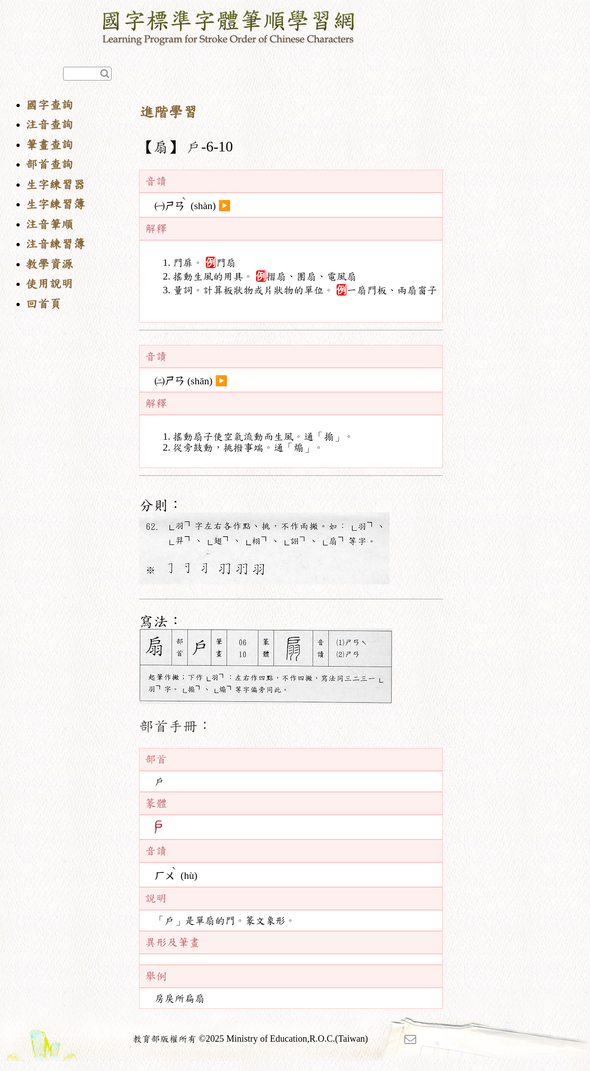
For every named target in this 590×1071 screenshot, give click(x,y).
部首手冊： (175, 726)
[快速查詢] (87, 74)
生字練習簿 (55, 204)
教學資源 (49, 264)
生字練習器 (55, 184)
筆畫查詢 (49, 145)
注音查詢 (49, 124)
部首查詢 (49, 164)
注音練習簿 (55, 244)
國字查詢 (49, 105)
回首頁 (43, 304)
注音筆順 (49, 224)
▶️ (224, 206)
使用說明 (49, 284)
